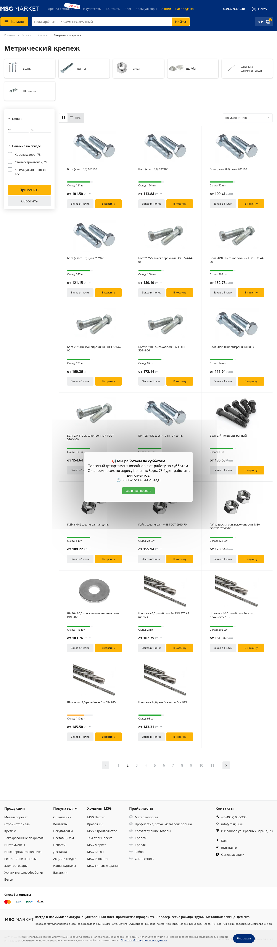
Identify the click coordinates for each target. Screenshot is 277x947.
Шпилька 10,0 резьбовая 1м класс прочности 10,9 (232, 615)
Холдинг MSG (99, 808)
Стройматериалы (17, 824)
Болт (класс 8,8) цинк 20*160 (85, 258)
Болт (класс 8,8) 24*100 (153, 169)
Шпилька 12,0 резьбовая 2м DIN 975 (91, 702)
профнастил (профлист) (135, 917)
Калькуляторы (146, 9)
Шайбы (191, 69)
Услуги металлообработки (23, 872)
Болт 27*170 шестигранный (228, 435)
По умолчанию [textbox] (236, 118)
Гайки (136, 69)
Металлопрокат (16, 817)
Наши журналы (64, 866)
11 (212, 765)
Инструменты (14, 845)
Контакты (113, 9)
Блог (128, 9)
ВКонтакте (226, 848)
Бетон (8, 879)
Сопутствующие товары (150, 831)
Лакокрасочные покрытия (23, 838)
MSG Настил (96, 817)
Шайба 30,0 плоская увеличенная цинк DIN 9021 (93, 615)
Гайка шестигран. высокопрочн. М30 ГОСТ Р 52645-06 (235, 526)
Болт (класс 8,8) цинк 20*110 (228, 169)
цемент (243, 917)
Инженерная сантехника (23, 852)
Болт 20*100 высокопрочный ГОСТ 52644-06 (161, 349)
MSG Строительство (102, 831)
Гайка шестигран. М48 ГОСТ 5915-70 (162, 524)
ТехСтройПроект (99, 838)
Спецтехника (141, 859)
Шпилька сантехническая (251, 68)
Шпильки (29, 91)
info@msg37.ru (229, 824)
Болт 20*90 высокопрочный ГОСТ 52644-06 (94, 349)
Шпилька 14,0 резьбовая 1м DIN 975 (162, 702)
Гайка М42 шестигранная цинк (88, 524)
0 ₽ (260, 22)
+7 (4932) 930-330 (231, 817)
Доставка (60, 852)
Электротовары (15, 866)
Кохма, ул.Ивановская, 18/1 (31, 172)
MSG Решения (97, 859)
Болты (27, 69)
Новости (59, 845)
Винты (81, 69)
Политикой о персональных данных (144, 940)
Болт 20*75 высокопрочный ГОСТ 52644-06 (165, 260)
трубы (200, 917)
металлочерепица (220, 917)
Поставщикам (63, 838)
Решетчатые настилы (20, 859)
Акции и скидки (64, 859)
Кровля (137, 845)
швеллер (163, 917)
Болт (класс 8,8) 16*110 (82, 169)
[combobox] (111, 21)
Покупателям (91, 9)
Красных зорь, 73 (28, 154)
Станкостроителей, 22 (31, 162)
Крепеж (10, 831)
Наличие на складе (26, 146)
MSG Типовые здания (103, 866)
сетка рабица (182, 917)
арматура (72, 917)
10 (201, 765)
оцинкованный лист (98, 917)
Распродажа (184, 9)
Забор (136, 852)
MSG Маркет (96, 845)
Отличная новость (138, 490)
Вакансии (60, 872)
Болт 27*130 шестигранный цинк (160, 435)
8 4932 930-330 (234, 9)
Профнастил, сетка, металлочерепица (160, 824)
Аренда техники (60, 9)
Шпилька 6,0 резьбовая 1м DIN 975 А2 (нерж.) (163, 615)
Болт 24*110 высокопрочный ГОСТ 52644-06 (90, 437)
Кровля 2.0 (95, 824)
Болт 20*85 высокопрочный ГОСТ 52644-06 (237, 260)
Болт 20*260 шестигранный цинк (232, 347)
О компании (62, 817)
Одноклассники (230, 854)
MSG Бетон (95, 852)
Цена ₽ (17, 119)
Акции (166, 9)
